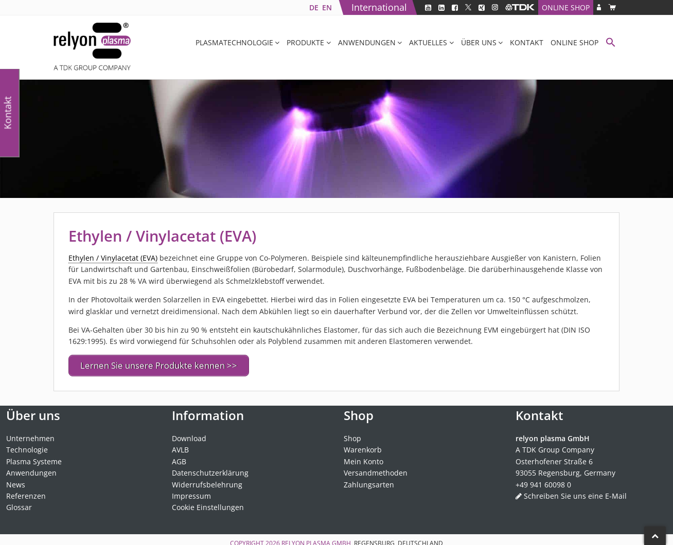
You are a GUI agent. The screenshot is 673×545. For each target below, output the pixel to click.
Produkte (305, 42)
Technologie (27, 447)
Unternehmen (30, 436)
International (379, 7)
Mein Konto (363, 459)
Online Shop (566, 7)
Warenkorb (363, 447)
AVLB (180, 447)
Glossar (19, 505)
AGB (179, 459)
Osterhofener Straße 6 (554, 459)
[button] (610, 43)
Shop (352, 436)
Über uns (479, 42)
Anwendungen (367, 42)
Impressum (191, 493)
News (15, 482)
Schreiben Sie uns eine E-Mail (575, 493)
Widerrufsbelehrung (207, 482)
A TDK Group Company (555, 447)
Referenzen (26, 493)
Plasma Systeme (34, 459)
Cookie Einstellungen (208, 505)
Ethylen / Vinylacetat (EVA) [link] (112, 258)
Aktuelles (428, 42)
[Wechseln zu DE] (313, 7)
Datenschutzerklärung (210, 471)
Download (189, 436)
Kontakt (526, 42)
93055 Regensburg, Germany (565, 471)
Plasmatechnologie (234, 42)
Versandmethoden (376, 471)
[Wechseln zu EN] (326, 7)
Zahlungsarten (369, 482)
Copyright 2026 (255, 540)
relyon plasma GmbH (316, 540)
